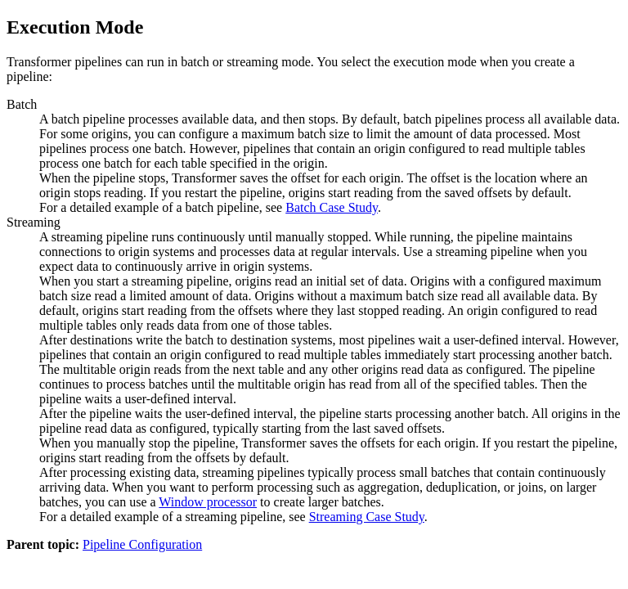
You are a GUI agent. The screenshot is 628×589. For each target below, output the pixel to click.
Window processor (208, 502)
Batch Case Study (331, 207)
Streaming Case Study (366, 517)
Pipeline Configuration (142, 544)
